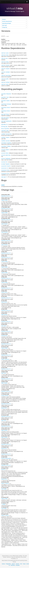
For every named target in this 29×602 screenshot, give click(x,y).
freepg (7, 114)
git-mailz (7, 128)
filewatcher (9, 93)
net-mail (3, 149)
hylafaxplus (8, 158)
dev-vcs (3, 128)
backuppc (9, 104)
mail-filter (3, 134)
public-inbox (8, 155)
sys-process (3, 166)
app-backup (3, 104)
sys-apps (3, 164)
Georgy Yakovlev (4, 395)
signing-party (8, 121)
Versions (14, 19)
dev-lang (3, 126)
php (6, 126)
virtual (10, 8)
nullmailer (8, 72)
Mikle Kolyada (4, 314)
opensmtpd (8, 75)
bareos (8, 110)
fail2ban (9, 146)
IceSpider (18, 565)
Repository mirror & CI (6, 196)
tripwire (8, 100)
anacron (9, 166)
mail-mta (3, 53)
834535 (3, 185)
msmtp (7, 61)
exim (7, 58)
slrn (6, 161)
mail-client (3, 130)
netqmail (7, 65)
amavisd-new (8, 134)
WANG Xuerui (4, 292)
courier (7, 53)
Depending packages (14, 23)
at (7, 168)
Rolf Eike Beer (4, 335)
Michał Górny (4, 408)
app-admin (3, 93)
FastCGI (17, 563)
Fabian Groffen (4, 200)
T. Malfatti (3, 504)
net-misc (3, 158)
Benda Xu (3, 469)
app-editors (3, 124)
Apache (13, 563)
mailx (7, 130)
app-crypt (3, 114)
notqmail (7, 68)
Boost (24, 563)
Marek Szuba (4, 302)
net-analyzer (4, 142)
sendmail (8, 82)
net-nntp (3, 161)
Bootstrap (13, 565)
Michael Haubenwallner (6, 458)
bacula (8, 107)
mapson (7, 137)
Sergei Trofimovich (5, 359)
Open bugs (14, 25)
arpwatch (9, 142)
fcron (8, 173)
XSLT (21, 563)
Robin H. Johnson (5, 483)
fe (7, 124)
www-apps (3, 176)
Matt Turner (3, 373)
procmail (8, 140)
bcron (8, 170)
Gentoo (3, 563)
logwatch (8, 164)
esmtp (7, 55)
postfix (7, 78)
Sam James (3, 325)
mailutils (7, 149)
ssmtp (7, 84)
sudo (8, 97)
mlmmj (6, 153)
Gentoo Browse (6, 1)
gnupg (7, 117)
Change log (14, 27)
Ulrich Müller (4, 488)
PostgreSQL (8, 563)
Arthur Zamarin (4, 223)
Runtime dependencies (14, 21)
